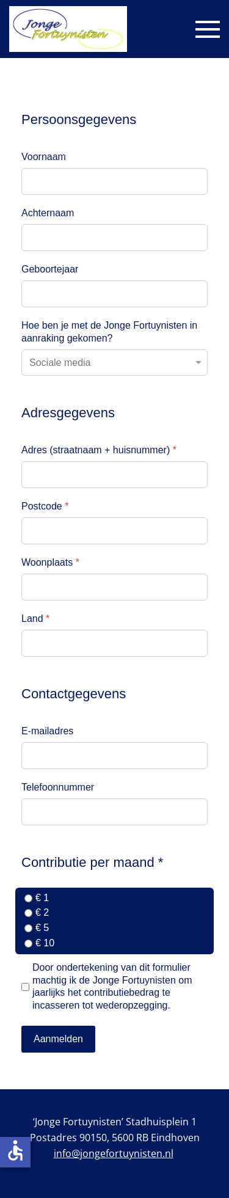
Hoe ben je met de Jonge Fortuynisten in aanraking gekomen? (109, 331)
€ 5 (42, 927)
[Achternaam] (114, 237)
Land (35, 618)
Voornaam (43, 157)
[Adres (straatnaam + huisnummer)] (114, 474)
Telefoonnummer (57, 787)
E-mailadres (47, 731)
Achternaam (47, 213)
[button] (207, 29)
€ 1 (42, 898)
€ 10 (44, 943)
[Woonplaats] (114, 587)
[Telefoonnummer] (114, 811)
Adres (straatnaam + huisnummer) (98, 450)
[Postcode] (114, 530)
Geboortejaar (49, 269)
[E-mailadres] (114, 755)
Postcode (44, 506)
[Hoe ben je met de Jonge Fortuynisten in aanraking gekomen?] (114, 362)
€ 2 (42, 912)
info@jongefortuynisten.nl (113, 1153)
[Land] (114, 643)
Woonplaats (50, 562)
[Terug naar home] (68, 29)
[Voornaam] (114, 181)
